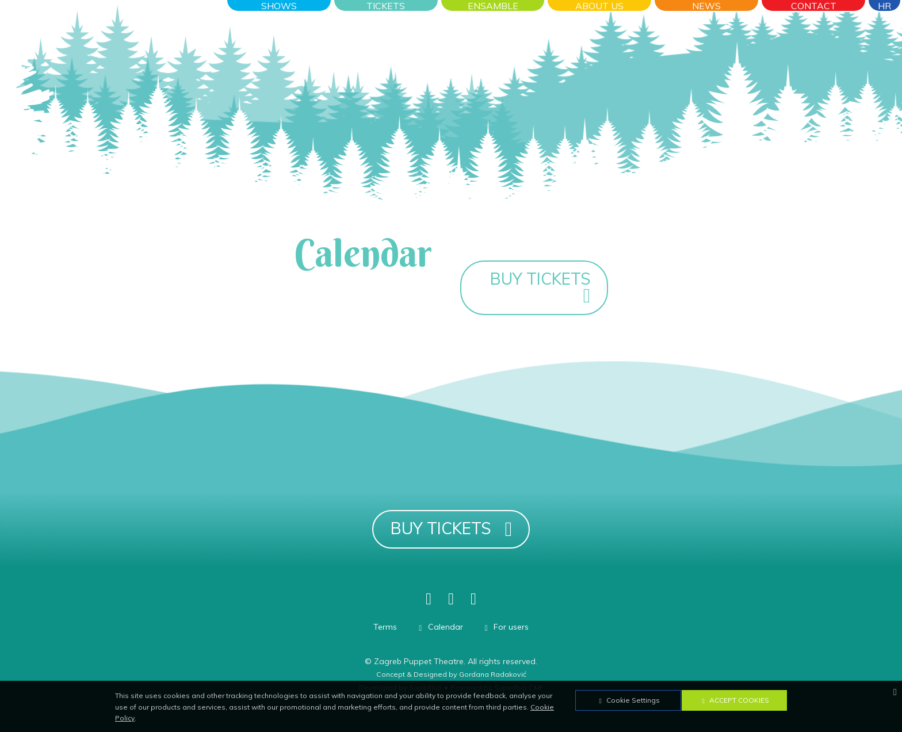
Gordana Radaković (492, 674)
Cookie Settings (628, 700)
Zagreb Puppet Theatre (419, 661)
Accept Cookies (734, 700)
